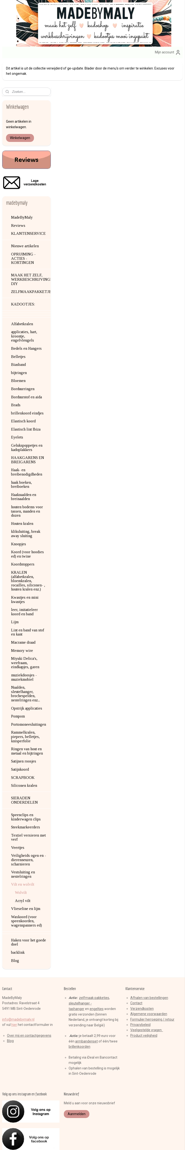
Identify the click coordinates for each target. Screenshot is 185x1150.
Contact (136, 977)
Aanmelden (77, 1088)
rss (84, 1141)
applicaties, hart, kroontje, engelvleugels (24, 310)
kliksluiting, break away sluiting (25, 508)
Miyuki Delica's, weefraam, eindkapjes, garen (25, 637)
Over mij (13, 1010)
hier (14, 999)
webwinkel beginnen (101, 1141)
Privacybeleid (140, 999)
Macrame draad (23, 617)
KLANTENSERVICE (28, 208)
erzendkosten (143, 983)
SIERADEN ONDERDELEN (24, 774)
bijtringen (19, 347)
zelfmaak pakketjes (94, 972)
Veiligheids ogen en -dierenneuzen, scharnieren (28, 834)
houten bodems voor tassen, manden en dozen (27, 485)
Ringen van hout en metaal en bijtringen (27, 725)
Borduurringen (22, 363)
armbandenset (86, 1015)
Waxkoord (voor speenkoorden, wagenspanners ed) (26, 895)
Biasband (18, 339)
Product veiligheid (143, 1010)
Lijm (15, 596)
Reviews (18, 200)
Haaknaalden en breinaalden (23, 471)
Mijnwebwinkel (142, 1141)
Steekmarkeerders (25, 801)
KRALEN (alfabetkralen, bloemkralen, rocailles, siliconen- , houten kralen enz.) (28, 555)
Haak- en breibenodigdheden (26, 446)
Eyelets (17, 412)
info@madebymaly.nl (18, 994)
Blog (15, 935)
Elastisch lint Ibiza (25, 403)
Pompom (18, 690)
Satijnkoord (20, 744)
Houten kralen (22, 498)
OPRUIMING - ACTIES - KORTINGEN (23, 232)
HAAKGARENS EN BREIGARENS (27, 434)
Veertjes (17, 822)
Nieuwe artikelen (25, 220)
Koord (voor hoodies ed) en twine (27, 528)
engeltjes (97, 983)
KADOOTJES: (23, 278)
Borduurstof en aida (26, 371)
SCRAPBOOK (22, 752)
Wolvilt (21, 867)
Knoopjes (18, 518)
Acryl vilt (22, 875)
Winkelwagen (20, 112)
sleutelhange (79, 978)
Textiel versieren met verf (28, 811)
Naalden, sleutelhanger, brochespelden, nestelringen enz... (25, 668)
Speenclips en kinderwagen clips (26, 791)
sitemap (75, 1141)
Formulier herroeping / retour (152, 994)
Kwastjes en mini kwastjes (25, 574)
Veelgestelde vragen (146, 1004)
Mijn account (168, 52)
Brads (15, 379)
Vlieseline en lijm (25, 883)
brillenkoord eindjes (27, 387)
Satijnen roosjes (23, 736)
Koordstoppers (22, 539)
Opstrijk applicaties (26, 682)
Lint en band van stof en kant (27, 606)
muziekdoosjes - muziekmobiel (24, 651)
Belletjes (18, 331)
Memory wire (22, 625)
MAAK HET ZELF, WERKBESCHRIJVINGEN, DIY (31, 254)
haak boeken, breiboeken (21, 459)
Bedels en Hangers (26, 323)
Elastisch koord (23, 396)
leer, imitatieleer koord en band (24, 586)
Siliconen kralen (24, 760)
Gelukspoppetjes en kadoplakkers (26, 422)
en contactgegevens (35, 1010)
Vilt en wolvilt (22, 859)
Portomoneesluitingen (28, 699)
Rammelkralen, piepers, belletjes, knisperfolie (25, 711)
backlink (18, 927)
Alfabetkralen (22, 298)
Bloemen (18, 355)
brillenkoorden (79, 1021)
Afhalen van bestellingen (149, 972)
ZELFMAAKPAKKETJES (31, 266)
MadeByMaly (22, 192)
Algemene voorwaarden (148, 988)
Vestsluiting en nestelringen (23, 848)
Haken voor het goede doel (28, 916)
